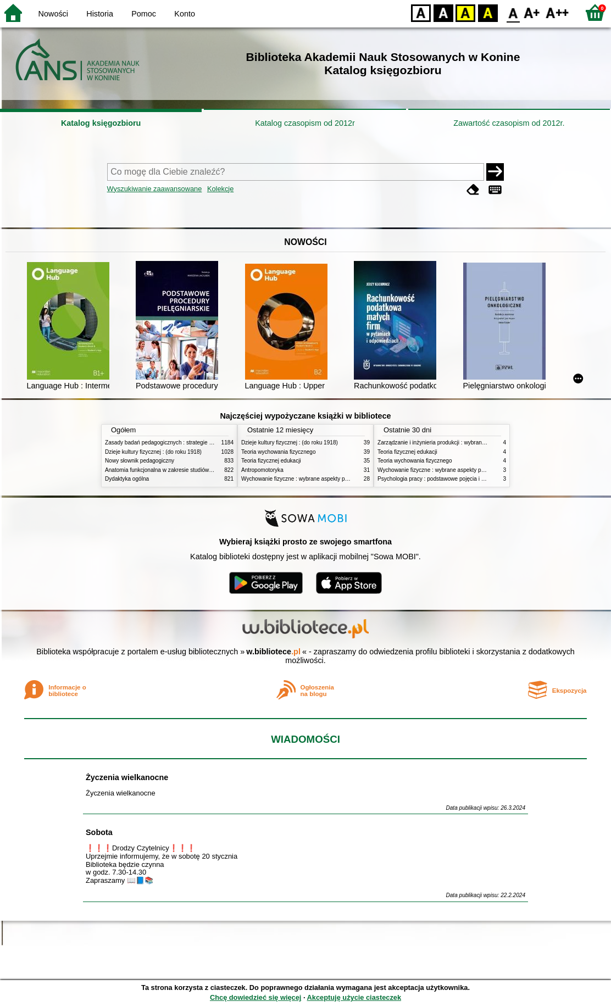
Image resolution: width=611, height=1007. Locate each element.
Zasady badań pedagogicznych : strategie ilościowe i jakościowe (184, 442)
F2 (557, 12)
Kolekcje (220, 189)
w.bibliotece (273, 651)
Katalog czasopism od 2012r (305, 123)
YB (465, 12)
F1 (532, 12)
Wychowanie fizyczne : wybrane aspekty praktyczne (305, 479)
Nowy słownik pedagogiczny (139, 461)
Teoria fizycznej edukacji (271, 461)
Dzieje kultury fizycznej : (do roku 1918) (153, 452)
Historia (99, 13)
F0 (513, 12)
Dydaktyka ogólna (127, 479)
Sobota (99, 832)
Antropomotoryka (262, 470)
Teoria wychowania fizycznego (278, 452)
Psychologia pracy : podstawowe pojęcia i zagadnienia (444, 479)
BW (443, 12)
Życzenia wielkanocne (127, 777)
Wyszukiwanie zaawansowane (154, 189)
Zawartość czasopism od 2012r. (508, 123)
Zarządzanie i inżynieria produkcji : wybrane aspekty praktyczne (455, 442)
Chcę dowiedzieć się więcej (255, 997)
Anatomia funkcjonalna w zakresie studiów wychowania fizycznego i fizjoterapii (201, 470)
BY (487, 12)
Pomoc (143, 13)
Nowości (53, 13)
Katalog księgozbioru (101, 123)
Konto (184, 13)
